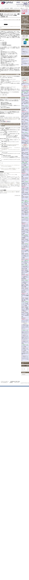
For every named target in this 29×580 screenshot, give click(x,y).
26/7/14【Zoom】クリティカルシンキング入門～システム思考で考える (25, 290)
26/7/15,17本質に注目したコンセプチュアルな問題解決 (25, 294)
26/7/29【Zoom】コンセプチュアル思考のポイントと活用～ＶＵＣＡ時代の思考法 (25, 314)
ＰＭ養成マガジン (25, 51)
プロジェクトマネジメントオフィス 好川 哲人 (12, 19)
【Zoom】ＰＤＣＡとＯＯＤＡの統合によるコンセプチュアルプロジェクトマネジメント (25, 326)
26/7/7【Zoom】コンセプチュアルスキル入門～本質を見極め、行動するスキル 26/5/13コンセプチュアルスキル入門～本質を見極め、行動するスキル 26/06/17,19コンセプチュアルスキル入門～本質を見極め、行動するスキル (25, 107)
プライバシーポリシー (5, 381)
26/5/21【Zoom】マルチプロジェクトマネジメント (25, 179)
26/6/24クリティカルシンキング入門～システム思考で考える (25, 245)
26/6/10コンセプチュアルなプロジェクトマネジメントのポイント (25, 219)
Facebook (23, 374)
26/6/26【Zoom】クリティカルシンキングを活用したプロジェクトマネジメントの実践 (25, 255)
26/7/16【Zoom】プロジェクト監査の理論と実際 (25, 299)
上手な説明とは (4, 149)
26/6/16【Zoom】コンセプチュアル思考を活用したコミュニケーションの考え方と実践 (25, 231)
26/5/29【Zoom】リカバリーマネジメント (25, 198)
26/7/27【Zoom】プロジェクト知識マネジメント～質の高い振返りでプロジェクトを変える (25, 309)
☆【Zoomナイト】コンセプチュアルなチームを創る (25, 349)
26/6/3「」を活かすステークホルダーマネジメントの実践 (25, 202)
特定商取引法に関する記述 (15, 381)
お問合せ (11, 382)
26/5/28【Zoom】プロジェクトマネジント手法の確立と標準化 (25, 194)
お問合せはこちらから (25, 84)
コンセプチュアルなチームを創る (25, 345)
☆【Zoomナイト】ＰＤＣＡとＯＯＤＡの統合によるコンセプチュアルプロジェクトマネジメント (25, 337)
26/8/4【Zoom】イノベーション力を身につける (25, 120)
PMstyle (6, 2)
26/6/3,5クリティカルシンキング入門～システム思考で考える (25, 207)
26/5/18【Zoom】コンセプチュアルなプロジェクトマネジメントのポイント (25, 158)
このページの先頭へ (17, 195)
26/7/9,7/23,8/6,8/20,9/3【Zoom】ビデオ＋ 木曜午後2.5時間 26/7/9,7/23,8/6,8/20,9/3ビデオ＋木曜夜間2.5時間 (25, 95)
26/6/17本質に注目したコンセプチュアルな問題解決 (25, 236)
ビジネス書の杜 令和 (25, 64)
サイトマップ (17, 382)
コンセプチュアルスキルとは (6, 147)
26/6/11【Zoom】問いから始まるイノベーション (25, 117)
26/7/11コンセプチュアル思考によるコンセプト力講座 (25, 282)
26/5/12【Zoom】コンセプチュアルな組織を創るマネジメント (25, 150)
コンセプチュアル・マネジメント (25, 53)
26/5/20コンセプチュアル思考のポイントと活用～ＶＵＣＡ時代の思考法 (25, 169)
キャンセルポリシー (4, 382)
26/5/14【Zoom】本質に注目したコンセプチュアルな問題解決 (25, 154)
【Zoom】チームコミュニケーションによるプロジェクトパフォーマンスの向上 (25, 358)
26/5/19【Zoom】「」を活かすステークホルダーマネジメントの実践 (25, 163)
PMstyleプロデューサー (25, 59)
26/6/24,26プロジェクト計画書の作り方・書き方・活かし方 (25, 250)
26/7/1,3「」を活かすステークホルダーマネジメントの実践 (25, 261)
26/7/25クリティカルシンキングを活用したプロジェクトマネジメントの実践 (25, 303)
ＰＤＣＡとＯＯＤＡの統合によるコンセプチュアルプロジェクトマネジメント (25, 332)
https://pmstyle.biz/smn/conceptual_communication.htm (9, 144)
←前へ (1, 121)
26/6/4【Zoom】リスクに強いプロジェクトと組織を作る (25, 211)
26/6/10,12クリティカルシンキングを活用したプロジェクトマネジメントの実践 (25, 225)
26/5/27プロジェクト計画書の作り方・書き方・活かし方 (25, 183)
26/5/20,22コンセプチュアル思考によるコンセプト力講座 (25, 174)
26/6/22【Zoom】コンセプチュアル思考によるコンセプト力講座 (25, 241)
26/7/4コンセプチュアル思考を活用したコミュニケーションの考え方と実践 (25, 266)
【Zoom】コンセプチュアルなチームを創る (25, 342)
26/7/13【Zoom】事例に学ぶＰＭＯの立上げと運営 (25, 285)
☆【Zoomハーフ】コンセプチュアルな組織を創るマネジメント (25, 353)
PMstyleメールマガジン (25, 49)
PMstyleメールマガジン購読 (8, 191)
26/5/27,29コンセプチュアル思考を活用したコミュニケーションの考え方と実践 (25, 188)
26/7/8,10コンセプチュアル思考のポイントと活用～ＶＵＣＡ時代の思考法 (25, 276)
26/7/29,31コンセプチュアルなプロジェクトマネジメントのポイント (25, 320)
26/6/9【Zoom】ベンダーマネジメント (25, 215)
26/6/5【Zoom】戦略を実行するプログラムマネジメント (25, 124)
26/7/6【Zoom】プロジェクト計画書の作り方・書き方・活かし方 (25, 272)
